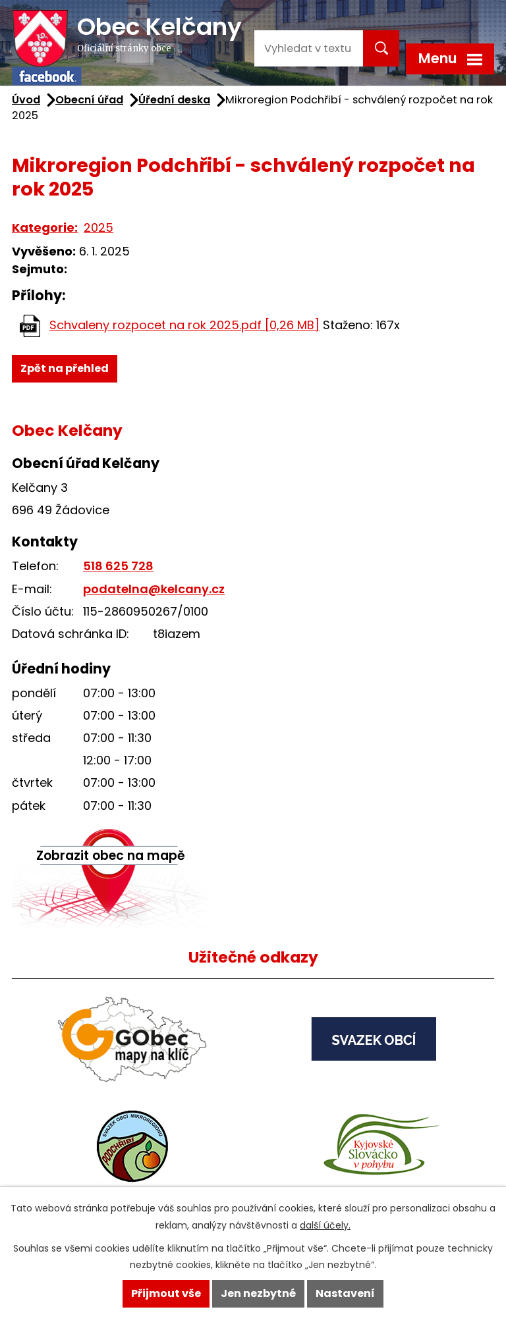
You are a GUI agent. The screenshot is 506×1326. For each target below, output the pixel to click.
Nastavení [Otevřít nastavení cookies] (345, 1293)
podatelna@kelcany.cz (154, 589)
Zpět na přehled (64, 368)
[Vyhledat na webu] (307, 48)
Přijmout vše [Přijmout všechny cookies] (166, 1293)
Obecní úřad (89, 99)
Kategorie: (45, 227)
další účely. (325, 1225)
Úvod (26, 99)
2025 (98, 227)
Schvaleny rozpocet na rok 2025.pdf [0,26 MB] (184, 325)
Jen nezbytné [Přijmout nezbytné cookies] (258, 1293)
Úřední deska (174, 99)
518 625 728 (118, 566)
